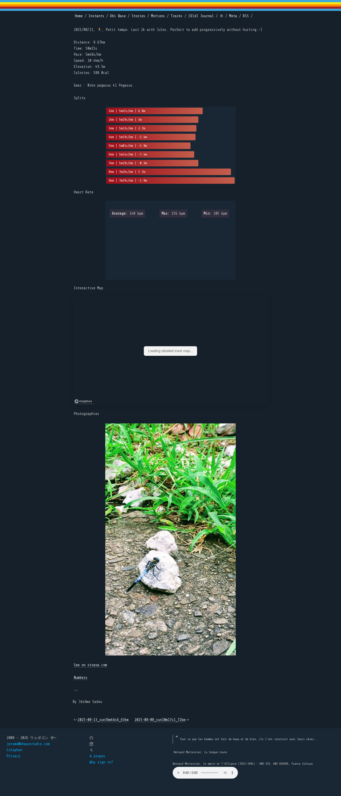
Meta (233, 16)
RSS (246, 16)
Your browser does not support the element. (205, 773)
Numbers (80, 678)
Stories (138, 16)
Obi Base (118, 16)
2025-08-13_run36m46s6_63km (103, 720)
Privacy (13, 756)
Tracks (176, 16)
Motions (158, 16)
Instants (96, 16)
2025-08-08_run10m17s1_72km (159, 720)
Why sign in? (101, 762)
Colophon (14, 750)
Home (79, 16)
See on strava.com (90, 665)
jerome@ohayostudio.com (28, 744)
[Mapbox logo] (83, 401)
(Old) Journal (201, 16)
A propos (97, 756)
